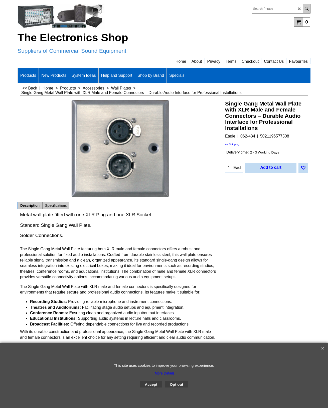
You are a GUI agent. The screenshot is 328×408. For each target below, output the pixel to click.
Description (30, 206)
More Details (165, 373)
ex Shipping (232, 144)
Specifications (56, 206)
